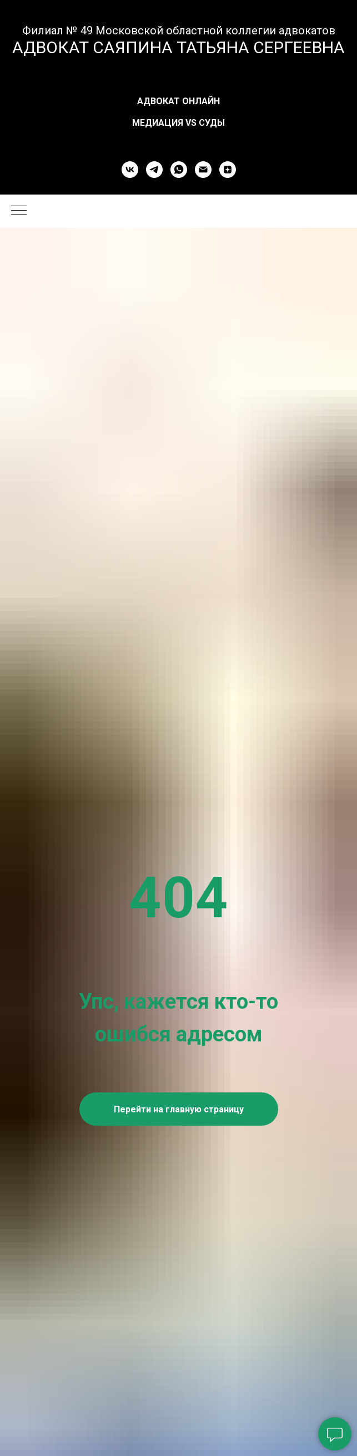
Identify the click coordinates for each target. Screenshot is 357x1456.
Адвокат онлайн (178, 101)
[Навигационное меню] (19, 211)
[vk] (130, 169)
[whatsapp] (178, 169)
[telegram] (154, 169)
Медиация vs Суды (178, 122)
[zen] (227, 169)
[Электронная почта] (203, 169)
